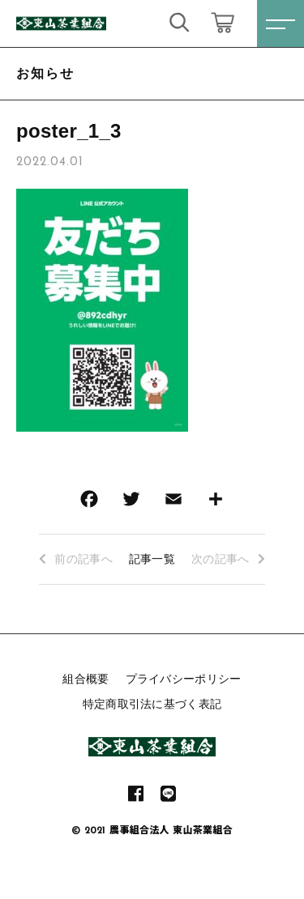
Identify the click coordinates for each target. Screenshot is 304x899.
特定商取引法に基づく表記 (152, 703)
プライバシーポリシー (184, 678)
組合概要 (85, 678)
